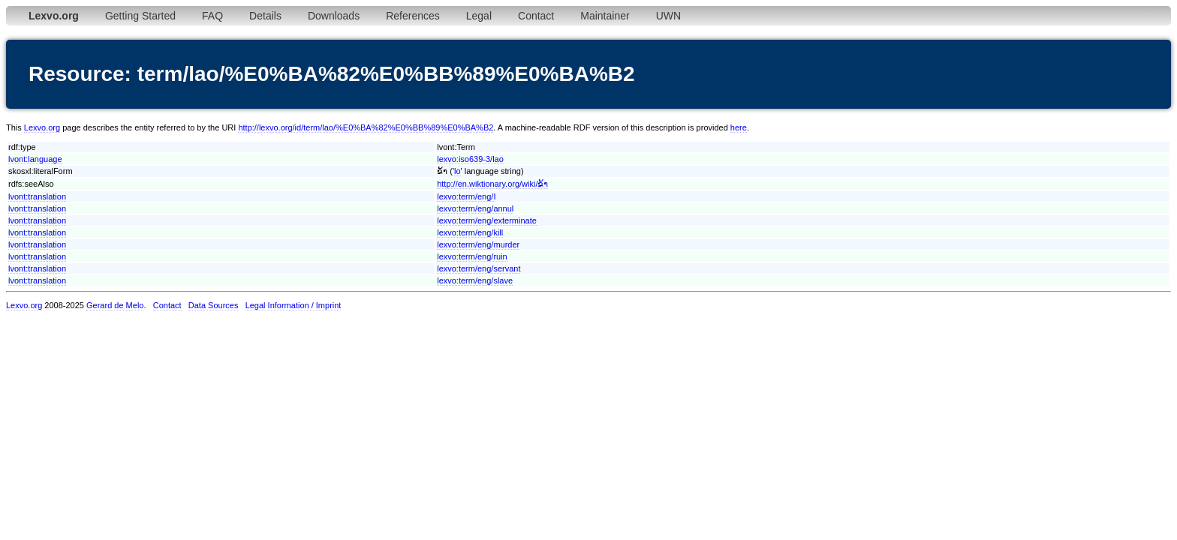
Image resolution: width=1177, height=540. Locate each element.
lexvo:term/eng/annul (475, 208)
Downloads (334, 16)
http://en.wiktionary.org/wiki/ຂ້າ (492, 183)
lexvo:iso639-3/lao (470, 159)
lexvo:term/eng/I (466, 196)
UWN (668, 16)
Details (265, 16)
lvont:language (35, 159)
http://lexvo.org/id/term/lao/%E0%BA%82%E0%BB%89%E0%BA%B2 (365, 127)
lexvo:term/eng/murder (478, 244)
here (738, 127)
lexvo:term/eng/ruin (472, 256)
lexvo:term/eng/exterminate (487, 220)
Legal (479, 16)
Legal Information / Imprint (293, 305)
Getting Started (140, 16)
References (413, 16)
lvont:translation (37, 196)
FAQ (212, 16)
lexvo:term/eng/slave (475, 280)
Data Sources (213, 305)
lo (457, 171)
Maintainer (604, 16)
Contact (536, 16)
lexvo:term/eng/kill (470, 232)
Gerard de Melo (114, 305)
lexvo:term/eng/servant (478, 268)
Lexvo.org (42, 127)
